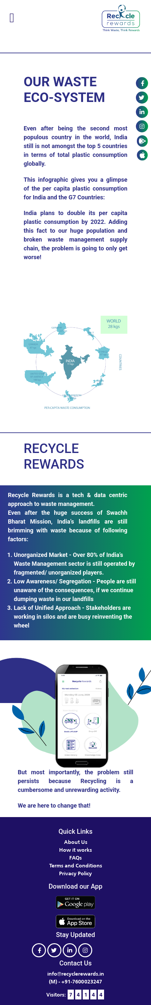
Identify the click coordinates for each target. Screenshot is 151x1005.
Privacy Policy (75, 873)
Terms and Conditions (75, 865)
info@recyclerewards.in (75, 973)
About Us (75, 842)
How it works (75, 849)
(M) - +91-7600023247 (75, 981)
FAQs (75, 857)
